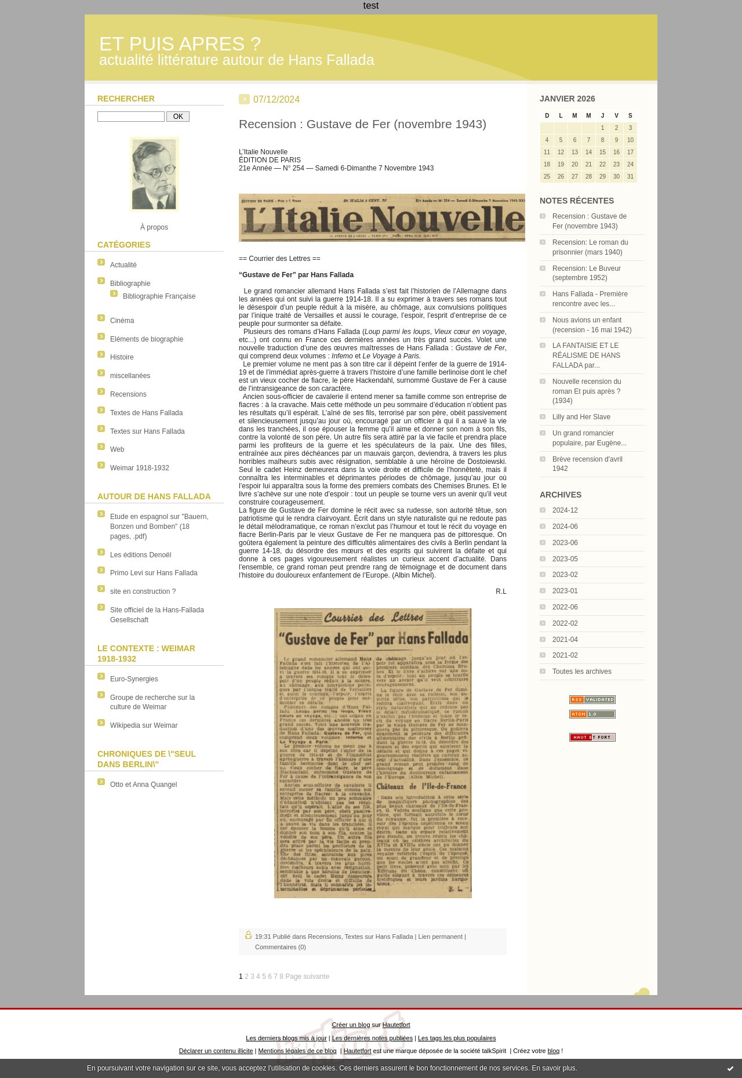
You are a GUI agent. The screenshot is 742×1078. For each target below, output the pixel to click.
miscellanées (130, 376)
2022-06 (565, 607)
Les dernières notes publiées (372, 1038)
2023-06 (565, 543)
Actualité (123, 265)
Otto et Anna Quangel (143, 785)
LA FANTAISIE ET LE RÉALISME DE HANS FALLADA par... (586, 355)
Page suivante (307, 976)
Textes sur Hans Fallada (147, 431)
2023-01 (565, 591)
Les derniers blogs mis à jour (286, 1038)
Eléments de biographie (146, 339)
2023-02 (565, 575)
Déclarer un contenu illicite (216, 1050)
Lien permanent (441, 936)
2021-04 (565, 640)
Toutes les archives (582, 671)
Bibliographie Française (159, 296)
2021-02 (565, 655)
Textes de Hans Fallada (146, 413)
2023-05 (565, 559)
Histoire (122, 357)
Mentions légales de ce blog (297, 1050)
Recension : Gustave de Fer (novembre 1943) (362, 123)
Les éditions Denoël (140, 555)
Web (117, 449)
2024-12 (565, 510)
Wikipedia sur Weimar (143, 725)
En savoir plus (553, 1068)
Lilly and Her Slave (581, 417)
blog (554, 1050)
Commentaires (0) (280, 946)
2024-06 (565, 526)
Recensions (128, 394)
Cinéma (122, 321)
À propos (154, 227)
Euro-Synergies (134, 679)
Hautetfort (396, 1024)
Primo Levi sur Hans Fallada (154, 573)
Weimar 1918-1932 (139, 468)
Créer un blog (351, 1024)
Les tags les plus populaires (457, 1038)
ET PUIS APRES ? (180, 44)
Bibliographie (130, 284)
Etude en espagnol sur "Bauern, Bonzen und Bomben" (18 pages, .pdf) (159, 526)
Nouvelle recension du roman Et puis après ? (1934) (586, 391)
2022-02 (565, 623)
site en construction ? (143, 591)
